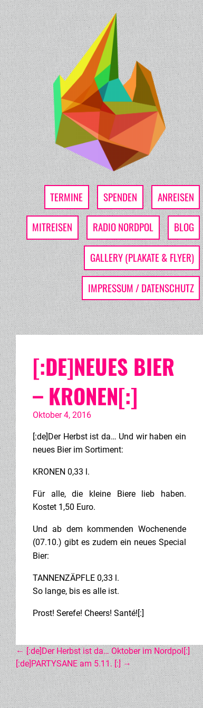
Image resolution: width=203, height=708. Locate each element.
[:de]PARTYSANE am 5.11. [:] (73, 664)
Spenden (120, 196)
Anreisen (176, 196)
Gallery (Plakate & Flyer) (142, 257)
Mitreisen (52, 226)
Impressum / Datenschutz (141, 287)
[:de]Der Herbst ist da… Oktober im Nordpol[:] (103, 651)
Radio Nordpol (123, 226)
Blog (184, 226)
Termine (66, 196)
